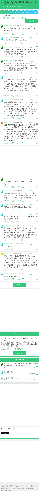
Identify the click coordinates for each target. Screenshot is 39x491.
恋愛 (31, 12)
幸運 (6, 12)
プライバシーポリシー (20, 485)
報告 (36, 33)
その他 (35, 12)
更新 (8, 18)
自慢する (31, 21)
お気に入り (20, 6)
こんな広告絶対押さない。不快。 (16, 40)
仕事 (27, 12)
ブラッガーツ (6, 7)
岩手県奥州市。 (9, 372)
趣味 (19, 12)
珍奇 (11, 12)
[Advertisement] (19, 161)
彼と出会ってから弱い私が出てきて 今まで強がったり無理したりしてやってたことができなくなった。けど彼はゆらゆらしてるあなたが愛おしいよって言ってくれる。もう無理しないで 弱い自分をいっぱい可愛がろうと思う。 (20, 232)
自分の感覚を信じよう (12, 276)
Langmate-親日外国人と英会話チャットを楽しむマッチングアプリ (18, 486)
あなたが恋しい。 (10, 246)
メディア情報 (29, 485)
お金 (23, 12)
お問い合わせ (4, 485)
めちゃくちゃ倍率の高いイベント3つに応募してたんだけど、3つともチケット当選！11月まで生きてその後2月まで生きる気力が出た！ (21, 195)
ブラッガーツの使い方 (14, 349)
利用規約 (11, 485)
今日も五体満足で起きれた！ (13, 378)
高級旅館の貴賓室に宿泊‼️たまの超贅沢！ (18, 207)
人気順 (12, 18)
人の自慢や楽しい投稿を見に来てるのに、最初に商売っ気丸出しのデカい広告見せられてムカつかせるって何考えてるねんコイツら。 (20, 52)
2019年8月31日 (8, 26)
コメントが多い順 (21, 18)
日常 (15, 12)
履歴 (13, 6)
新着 (2, 12)
